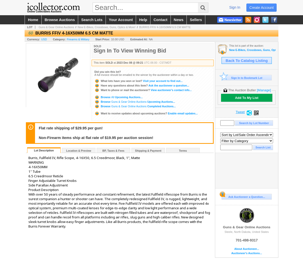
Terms (183, 150)
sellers (196, 20)
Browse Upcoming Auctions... (118, 97)
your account (121, 20)
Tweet (240, 112)
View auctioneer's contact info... (143, 90)
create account (261, 8)
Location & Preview (78, 150)
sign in (234, 7)
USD (44, 39)
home (33, 20)
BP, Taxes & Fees (114, 150)
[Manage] (264, 90)
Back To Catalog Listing (247, 61)
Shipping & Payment (148, 150)
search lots (92, 20)
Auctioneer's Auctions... (246, 253)
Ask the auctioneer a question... (141, 85)
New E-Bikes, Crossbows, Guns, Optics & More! (106, 27)
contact (160, 20)
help (143, 20)
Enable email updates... (146, 113)
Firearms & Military (78, 39)
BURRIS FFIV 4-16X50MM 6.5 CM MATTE (165, 27)
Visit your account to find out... (138, 80)
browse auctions (60, 20)
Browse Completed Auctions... (135, 106)
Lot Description (44, 150)
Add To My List (246, 98)
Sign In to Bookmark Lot (242, 78)
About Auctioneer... (246, 249)
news (178, 20)
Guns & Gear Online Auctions (56, 27)
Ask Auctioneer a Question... (243, 196)
